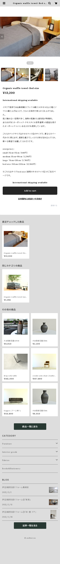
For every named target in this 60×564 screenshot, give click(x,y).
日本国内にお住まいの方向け (30, 199)
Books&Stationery (11, 468)
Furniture (7, 444)
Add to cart (30, 190)
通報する (54, 205)
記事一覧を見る (30, 525)
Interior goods (9, 452)
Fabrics (5, 460)
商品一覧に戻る (30, 426)
